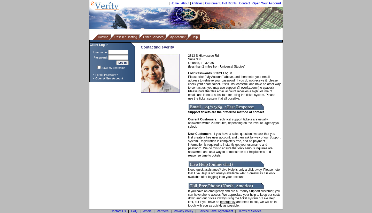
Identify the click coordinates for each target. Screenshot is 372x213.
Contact (244, 3)
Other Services (153, 37)
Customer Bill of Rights (221, 3)
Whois (147, 211)
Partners (162, 211)
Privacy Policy (183, 211)
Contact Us (118, 211)
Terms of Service (249, 211)
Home (175, 3)
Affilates (197, 3)
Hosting (103, 37)
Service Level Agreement (216, 211)
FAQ (134, 211)
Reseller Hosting (125, 37)
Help (194, 37)
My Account (177, 37)
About (185, 3)
